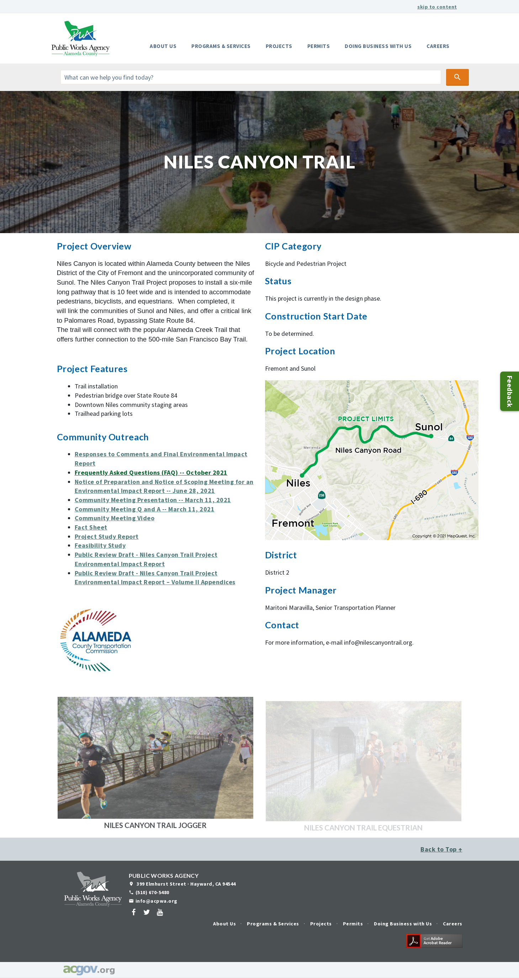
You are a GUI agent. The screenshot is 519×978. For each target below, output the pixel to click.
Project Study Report (107, 536)
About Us (163, 46)
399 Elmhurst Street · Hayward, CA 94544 (186, 884)
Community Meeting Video (115, 518)
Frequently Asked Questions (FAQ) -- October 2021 (151, 472)
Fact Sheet (91, 527)
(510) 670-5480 (152, 892)
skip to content (437, 7)
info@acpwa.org (157, 901)
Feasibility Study (100, 545)
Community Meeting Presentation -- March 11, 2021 (153, 500)
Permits (318, 46)
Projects (279, 46)
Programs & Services (221, 46)
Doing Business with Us (378, 46)
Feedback (509, 391)
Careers (438, 46)
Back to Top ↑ (441, 849)
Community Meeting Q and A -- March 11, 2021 (145, 509)
